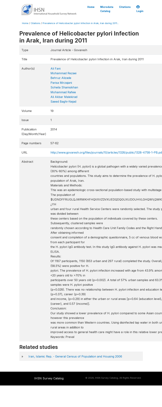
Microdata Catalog (106, 9)
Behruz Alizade (60, 78)
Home (91, 7)
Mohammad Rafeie (63, 92)
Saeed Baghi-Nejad (63, 101)
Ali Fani (55, 68)
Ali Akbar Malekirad (63, 97)
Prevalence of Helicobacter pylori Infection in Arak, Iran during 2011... (81, 23)
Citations (125, 7)
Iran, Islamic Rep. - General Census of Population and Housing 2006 (75, 356)
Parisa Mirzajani (61, 82)
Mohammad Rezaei (63, 73)
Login (139, 9)
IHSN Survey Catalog (49, 378)
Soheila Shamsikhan (64, 87)
